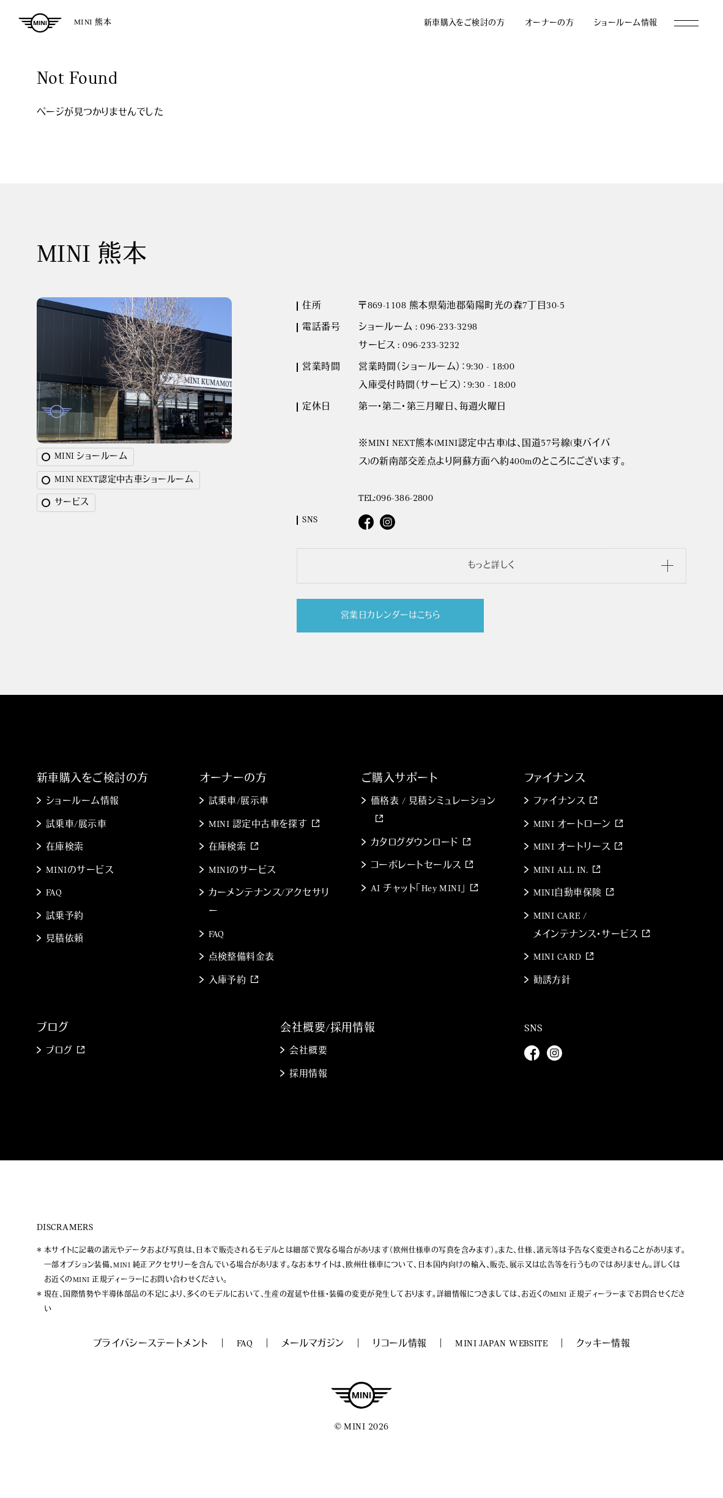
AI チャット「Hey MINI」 (418, 889)
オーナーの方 (549, 23)
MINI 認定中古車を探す (258, 824)
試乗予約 (65, 916)
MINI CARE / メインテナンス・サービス (585, 926)
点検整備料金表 (242, 957)
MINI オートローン (572, 824)
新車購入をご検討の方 (464, 23)
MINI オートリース (571, 847)
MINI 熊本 (92, 22)
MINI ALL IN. (560, 870)
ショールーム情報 (626, 23)
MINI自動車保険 (567, 893)
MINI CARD (557, 957)
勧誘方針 (552, 980)
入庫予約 (228, 980)
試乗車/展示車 (76, 824)
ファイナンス (559, 801)
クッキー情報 (603, 1344)
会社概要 (308, 1051)
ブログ (59, 1051)
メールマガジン (312, 1344)
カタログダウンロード (415, 843)
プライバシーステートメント (151, 1344)
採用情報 (308, 1074)
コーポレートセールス (416, 865)
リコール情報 (400, 1344)
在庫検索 (65, 847)
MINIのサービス (79, 870)
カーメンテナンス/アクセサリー (269, 902)
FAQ (54, 893)
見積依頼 (65, 939)
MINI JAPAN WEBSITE (501, 1344)
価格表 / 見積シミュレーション (433, 801)
